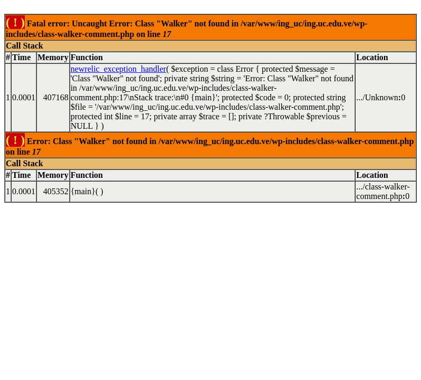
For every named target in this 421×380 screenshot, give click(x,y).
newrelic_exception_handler (118, 68)
